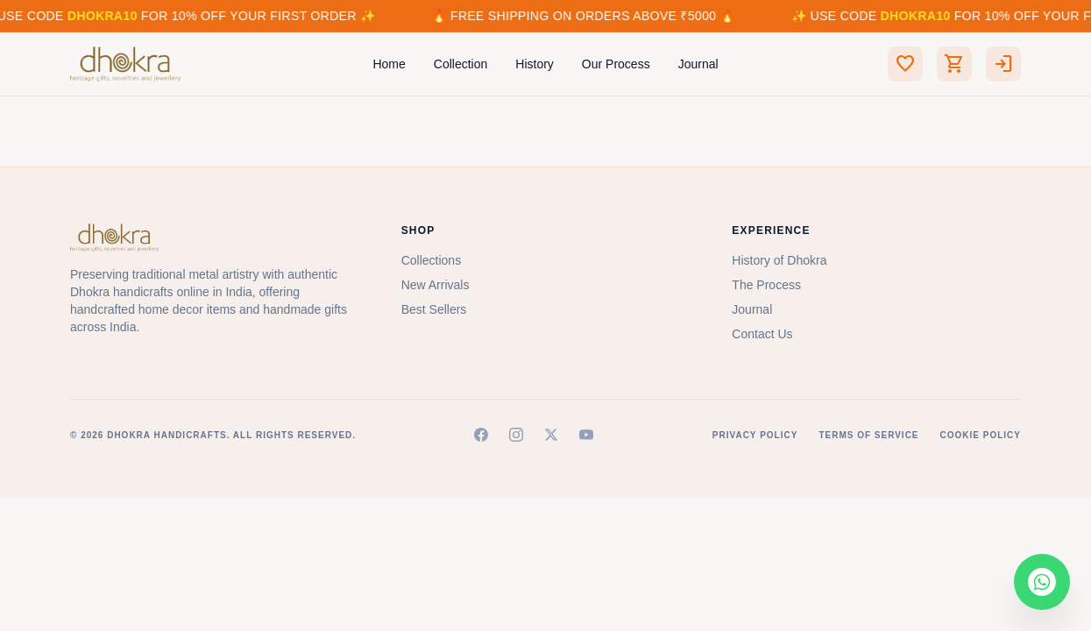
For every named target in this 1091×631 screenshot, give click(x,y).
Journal (698, 64)
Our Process (616, 64)
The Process (766, 285)
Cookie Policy (980, 435)
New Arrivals (435, 285)
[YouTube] (586, 435)
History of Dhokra (779, 260)
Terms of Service (868, 435)
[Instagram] (516, 435)
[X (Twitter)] (551, 435)
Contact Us (762, 334)
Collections (431, 260)
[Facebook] (481, 435)
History (534, 64)
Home (388, 64)
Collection (460, 64)
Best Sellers (434, 309)
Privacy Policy (755, 435)
